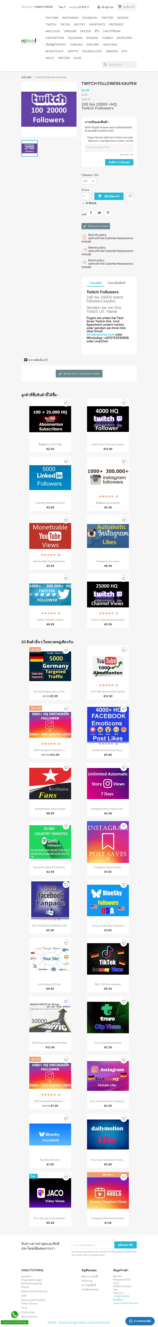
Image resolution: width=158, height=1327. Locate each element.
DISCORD (93, 44)
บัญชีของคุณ (89, 1270)
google (123, 18)
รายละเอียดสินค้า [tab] (116, 283)
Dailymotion (55, 38)
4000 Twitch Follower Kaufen (108, 444)
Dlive (77, 58)
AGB (23, 1295)
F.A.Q (24, 1307)
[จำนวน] (86, 196)
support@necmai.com (125, 1303)
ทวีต (99, 215)
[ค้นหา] (119, 64)
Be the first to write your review (79, 373)
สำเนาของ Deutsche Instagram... (108, 1101)
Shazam (92, 38)
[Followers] (89, 181)
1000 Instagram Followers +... (50, 1101)
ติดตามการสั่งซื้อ (90, 1276)
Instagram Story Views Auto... (108, 808)
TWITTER (107, 18)
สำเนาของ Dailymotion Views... (108, 1159)
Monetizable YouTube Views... (50, 561)
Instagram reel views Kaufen (107, 1218)
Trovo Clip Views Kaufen (108, 1042)
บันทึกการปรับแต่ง (119, 162)
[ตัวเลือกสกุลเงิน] (84, 7)
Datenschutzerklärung (34, 1291)
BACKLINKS (124, 38)
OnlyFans (110, 44)
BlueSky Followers (50, 1159)
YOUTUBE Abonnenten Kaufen (108, 691)
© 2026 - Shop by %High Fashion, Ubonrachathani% (79, 1322)
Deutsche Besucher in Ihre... (50, 691)
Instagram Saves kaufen (108, 867)
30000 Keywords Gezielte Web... (50, 1042)
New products (29, 1316)
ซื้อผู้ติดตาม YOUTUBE (50, 444)
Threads (76, 44)
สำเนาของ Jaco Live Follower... (50, 1218)
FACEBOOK (89, 18)
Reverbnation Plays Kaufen (50, 808)
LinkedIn (70, 31)
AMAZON (112, 51)
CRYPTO (72, 51)
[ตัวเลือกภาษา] (63, 7)
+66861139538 (43, 7)
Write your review (95, 226)
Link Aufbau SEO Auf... (50, 984)
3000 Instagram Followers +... (50, 750)
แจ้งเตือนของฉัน (90, 1289)
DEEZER (85, 31)
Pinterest (116, 24)
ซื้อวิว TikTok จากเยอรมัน (108, 984)
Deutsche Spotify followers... (50, 867)
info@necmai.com (100, 334)
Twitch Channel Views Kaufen (108, 619)
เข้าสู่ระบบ (87, 1280)
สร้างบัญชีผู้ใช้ (89, 1285)
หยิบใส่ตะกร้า (109, 196)
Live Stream (111, 31)
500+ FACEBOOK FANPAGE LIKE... (50, 925)
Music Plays (54, 51)
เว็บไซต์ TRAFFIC (56, 44)
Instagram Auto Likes (108, 561)
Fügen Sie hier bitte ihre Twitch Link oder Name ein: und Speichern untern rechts (110, 139)
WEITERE (64, 58)
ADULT (50, 58)
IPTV (124, 51)
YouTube (52, 18)
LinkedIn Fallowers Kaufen (50, 502)
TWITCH (51, 24)
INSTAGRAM (70, 18)
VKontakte (97, 24)
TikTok (65, 24)
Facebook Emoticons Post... (108, 750)
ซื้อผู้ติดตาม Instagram (108, 502)
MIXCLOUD (53, 31)
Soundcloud (92, 51)
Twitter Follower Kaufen (50, 619)
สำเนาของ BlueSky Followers (108, 925)
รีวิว (97, 31)
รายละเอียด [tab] (95, 283)
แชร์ (91, 215)
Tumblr (107, 38)
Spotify (79, 24)
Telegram (75, 38)
